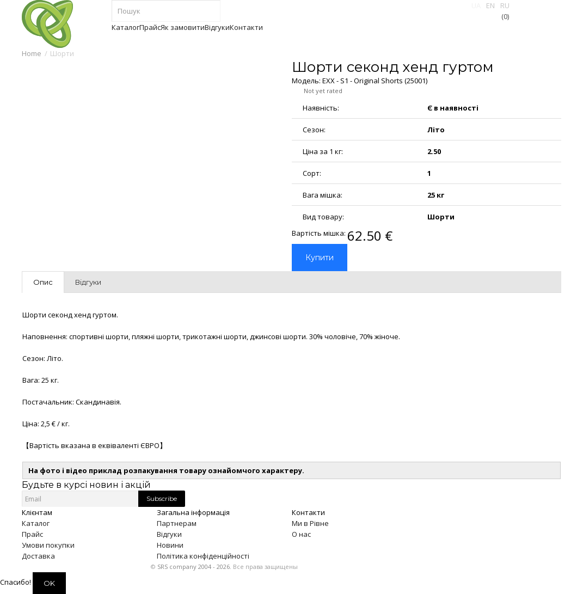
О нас (301, 534)
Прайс (32, 534)
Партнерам (177, 523)
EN (490, 5)
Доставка (38, 556)
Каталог (36, 523)
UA (476, 5)
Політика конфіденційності (203, 556)
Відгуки (169, 534)
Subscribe (161, 498)
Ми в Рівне (310, 523)
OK (49, 583)
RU (505, 5)
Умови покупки (48, 545)
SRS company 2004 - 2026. (194, 566)
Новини (170, 545)
